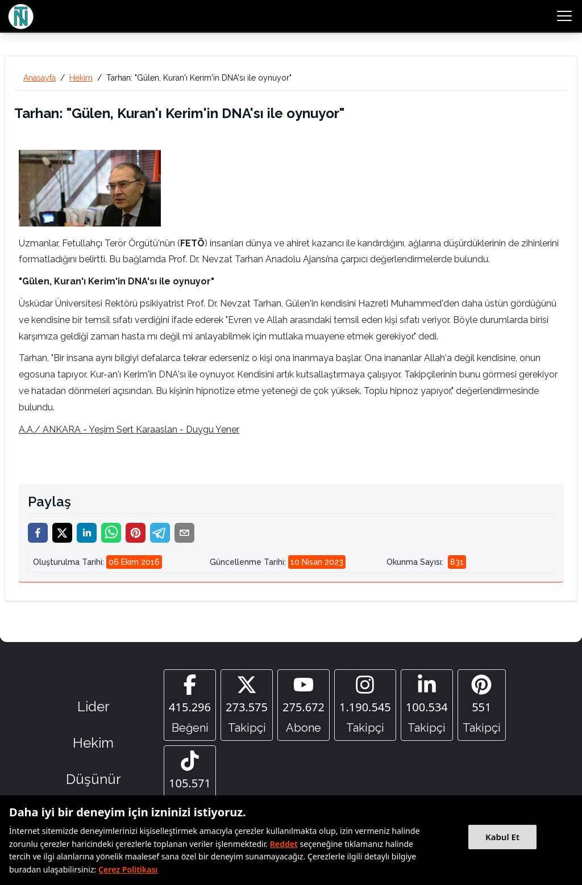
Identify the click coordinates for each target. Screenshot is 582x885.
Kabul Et (502, 836)
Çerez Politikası (127, 869)
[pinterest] (136, 533)
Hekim (81, 77)
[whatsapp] (111, 533)
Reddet (284, 843)
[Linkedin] (427, 705)
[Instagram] (365, 705)
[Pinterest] (482, 705)
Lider (93, 706)
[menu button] (564, 16)
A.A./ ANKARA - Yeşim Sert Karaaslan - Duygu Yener (129, 429)
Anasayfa (39, 77)
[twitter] (62, 533)
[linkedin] (87, 533)
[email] (184, 533)
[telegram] (160, 533)
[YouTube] (303, 705)
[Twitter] (247, 705)
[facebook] (38, 533)
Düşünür (93, 779)
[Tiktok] (190, 781)
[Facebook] (190, 705)
